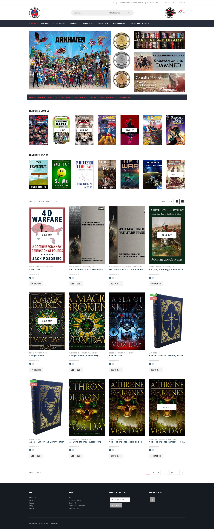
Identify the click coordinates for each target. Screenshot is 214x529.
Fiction (101, 97)
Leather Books (154, 353)
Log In (182, 3)
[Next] (182, 472)
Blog (31, 505)
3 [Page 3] (158, 472)
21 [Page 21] (166, 472)
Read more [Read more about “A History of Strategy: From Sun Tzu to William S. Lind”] (157, 284)
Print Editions (172, 439)
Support (72, 503)
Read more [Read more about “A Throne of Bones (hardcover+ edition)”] (157, 456)
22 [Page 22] (172, 472)
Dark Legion (59, 97)
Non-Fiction (110, 97)
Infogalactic (88, 23)
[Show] (170, 201)
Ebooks (78, 267)
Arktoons (45, 23)
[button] (177, 201)
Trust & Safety (75, 500)
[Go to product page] (47, 235)
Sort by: (32, 201)
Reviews (32, 500)
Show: (163, 201)
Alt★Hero (41, 97)
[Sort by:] (48, 201)
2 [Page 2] (153, 472)
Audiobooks (74, 23)
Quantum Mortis (79, 97)
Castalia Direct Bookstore (140, 23)
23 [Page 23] (177, 472)
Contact (32, 508)
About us (33, 497)
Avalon (50, 97)
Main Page (32, 23)
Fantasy (38, 353)
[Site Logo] (34, 12)
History (128, 267)
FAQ (70, 497)
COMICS (32, 97)
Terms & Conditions (77, 505)
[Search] (129, 13)
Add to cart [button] (76, 284)
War (52, 267)
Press (31, 503)
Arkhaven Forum (119, 23)
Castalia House (59, 23)
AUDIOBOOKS (125, 97)
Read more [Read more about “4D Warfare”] (37, 284)
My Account (170, 3)
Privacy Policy (74, 508)
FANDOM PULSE (103, 23)
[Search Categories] (116, 13)
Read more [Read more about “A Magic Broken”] (37, 370)
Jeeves (68, 97)
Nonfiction (39, 267)
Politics (48, 267)
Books (31, 267)
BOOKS (93, 97)
